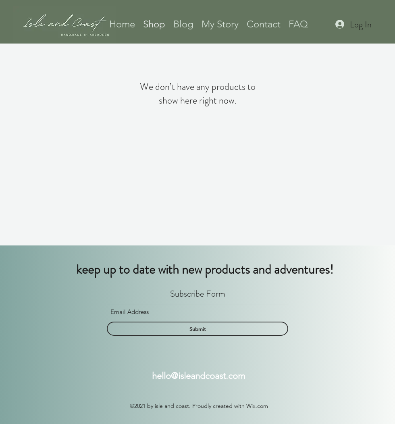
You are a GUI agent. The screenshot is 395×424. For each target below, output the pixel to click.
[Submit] (197, 329)
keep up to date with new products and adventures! (204, 269)
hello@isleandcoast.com (198, 375)
